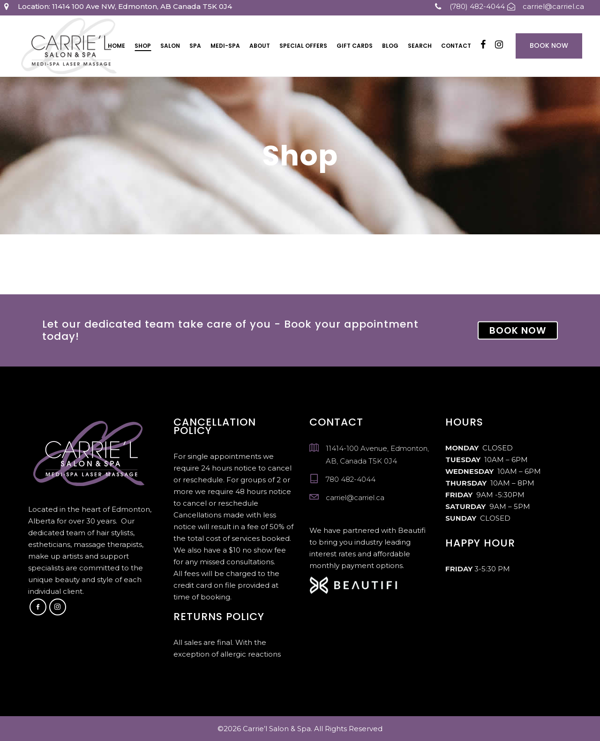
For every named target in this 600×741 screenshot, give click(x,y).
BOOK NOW (517, 330)
